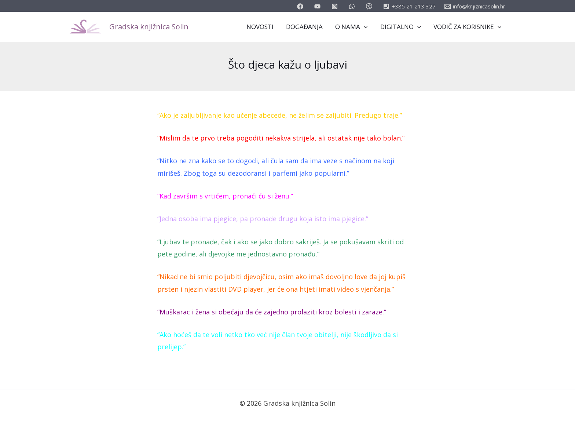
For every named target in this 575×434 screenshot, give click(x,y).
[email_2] (353, 6)
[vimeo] (370, 6)
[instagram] (335, 6)
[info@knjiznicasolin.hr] (475, 6)
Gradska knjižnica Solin (148, 27)
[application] (363, 27)
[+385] (409, 6)
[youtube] (318, 6)
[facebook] (301, 6)
